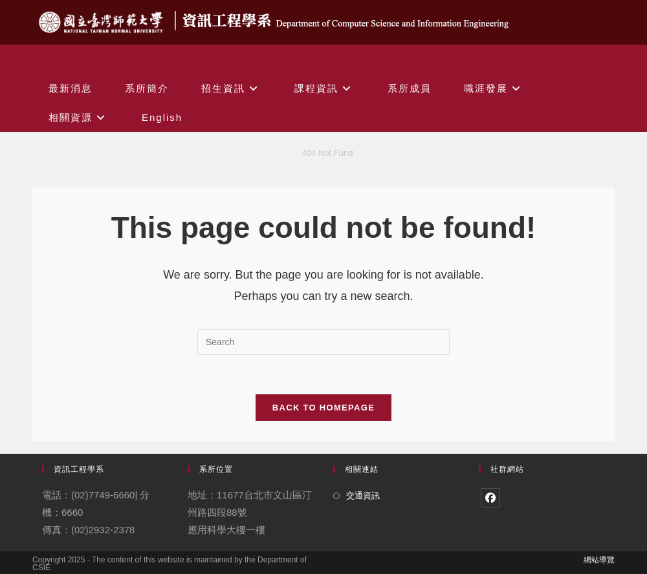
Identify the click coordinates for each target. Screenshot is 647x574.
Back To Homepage (323, 407)
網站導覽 (599, 559)
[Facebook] (490, 497)
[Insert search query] (323, 342)
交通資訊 (363, 495)
